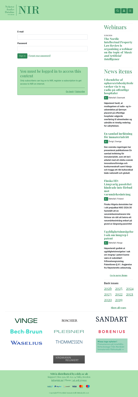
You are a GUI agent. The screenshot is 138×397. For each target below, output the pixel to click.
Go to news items (118, 275)
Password (22, 43)
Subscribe (80, 91)
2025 (118, 288)
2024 (130, 288)
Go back (70, 91)
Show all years (118, 307)
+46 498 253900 (79, 380)
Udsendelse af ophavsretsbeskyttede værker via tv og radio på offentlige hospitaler (118, 86)
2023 (107, 293)
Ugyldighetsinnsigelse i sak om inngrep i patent (118, 235)
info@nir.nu (57, 380)
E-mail (20, 31)
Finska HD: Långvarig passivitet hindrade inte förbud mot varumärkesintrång (118, 187)
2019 (118, 299)
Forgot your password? (40, 55)
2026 (108, 288)
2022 (119, 293)
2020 (108, 299)
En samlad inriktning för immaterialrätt (118, 135)
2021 (129, 293)
